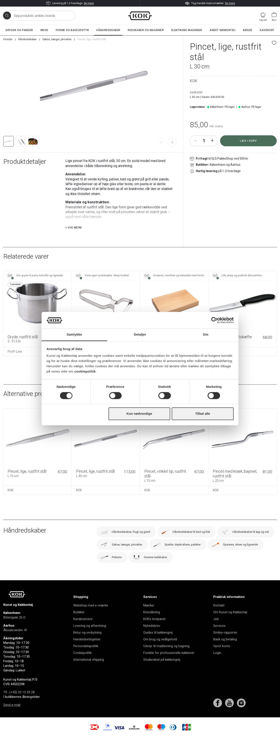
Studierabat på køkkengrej (161, 660)
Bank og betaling (225, 639)
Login (217, 653)
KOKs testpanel (154, 619)
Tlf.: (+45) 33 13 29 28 (19, 692)
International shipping (88, 660)
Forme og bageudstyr (72, 30)
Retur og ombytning (87, 632)
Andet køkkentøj (223, 30)
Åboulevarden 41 (15, 630)
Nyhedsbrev (151, 626)
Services (219, 626)
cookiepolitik (85, 371)
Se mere (89, 3)
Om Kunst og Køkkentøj (230, 612)
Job (216, 619)
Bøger (247, 30)
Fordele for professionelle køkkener (168, 653)
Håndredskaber (108, 30)
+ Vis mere (73, 227)
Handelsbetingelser (87, 639)
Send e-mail (11, 705)
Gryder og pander (19, 30)
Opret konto (221, 646)
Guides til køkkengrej (158, 632)
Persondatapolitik (85, 646)
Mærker (148, 605)
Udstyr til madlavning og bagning (166, 646)
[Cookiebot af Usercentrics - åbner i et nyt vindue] (214, 320)
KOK (193, 80)
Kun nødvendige (139, 414)
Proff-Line (15, 351)
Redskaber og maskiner (146, 30)
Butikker (79, 612)
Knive (44, 30)
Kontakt (218, 605)
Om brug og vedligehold (160, 639)
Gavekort (267, 30)
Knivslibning (151, 612)
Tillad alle (202, 414)
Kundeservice (83, 619)
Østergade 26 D (14, 617)
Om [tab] (205, 334)
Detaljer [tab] (140, 334)
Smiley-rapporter (225, 632)
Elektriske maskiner (186, 30)
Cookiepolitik (82, 653)
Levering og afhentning (89, 626)
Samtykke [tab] (74, 334)
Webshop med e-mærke (90, 605)
